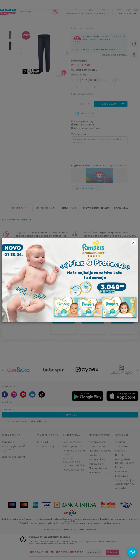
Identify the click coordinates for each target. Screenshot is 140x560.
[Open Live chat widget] (132, 552)
